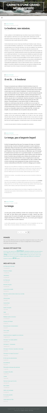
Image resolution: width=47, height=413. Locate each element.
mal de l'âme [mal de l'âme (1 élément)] (11, 254)
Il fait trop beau (6, 298)
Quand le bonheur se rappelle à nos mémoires (13, 335)
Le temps (9, 206)
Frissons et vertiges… (7, 270)
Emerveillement (6, 362)
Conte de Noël (6, 303)
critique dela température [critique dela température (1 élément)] (38, 251)
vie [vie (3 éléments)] (30, 256)
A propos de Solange (8, 321)
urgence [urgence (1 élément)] (27, 256)
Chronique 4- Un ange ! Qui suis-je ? (11, 353)
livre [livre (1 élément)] (8, 254)
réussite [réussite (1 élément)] (11, 256)
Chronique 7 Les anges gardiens (10, 339)
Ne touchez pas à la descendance (10, 326)
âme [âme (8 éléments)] (14, 258)
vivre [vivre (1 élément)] (11, 258)
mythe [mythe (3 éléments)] (21, 254)
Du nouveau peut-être (7, 395)
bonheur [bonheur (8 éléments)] (20, 251)
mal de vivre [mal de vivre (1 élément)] (16, 254)
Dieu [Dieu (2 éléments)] (8, 252)
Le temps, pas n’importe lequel (20, 137)
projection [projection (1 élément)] (37, 254)
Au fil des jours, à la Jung (8, 266)
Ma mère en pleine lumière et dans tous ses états (13, 293)
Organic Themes (24, 410)
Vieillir (4, 312)
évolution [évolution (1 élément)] (18, 258)
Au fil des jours (6, 280)
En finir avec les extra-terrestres (10, 358)
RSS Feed (31, 410)
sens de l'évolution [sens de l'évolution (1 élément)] (16, 256)
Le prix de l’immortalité (8, 289)
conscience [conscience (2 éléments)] (27, 251)
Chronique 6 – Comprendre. (9, 344)
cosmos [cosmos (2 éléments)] (32, 251)
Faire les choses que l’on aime (9, 381)
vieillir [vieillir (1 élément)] (32, 256)
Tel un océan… (6, 330)
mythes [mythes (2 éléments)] (25, 254)
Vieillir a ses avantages (8, 390)
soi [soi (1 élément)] (19, 256)
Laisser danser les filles (8, 399)
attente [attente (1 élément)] (15, 251)
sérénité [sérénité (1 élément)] (21, 256)
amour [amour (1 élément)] (7, 251)
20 (26, 232)
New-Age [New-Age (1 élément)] (28, 254)
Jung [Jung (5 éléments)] (5, 254)
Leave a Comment (9, 23)
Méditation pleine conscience (9, 316)
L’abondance (6, 275)
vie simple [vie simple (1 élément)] (9, 258)
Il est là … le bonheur (15, 79)
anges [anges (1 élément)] (9, 251)
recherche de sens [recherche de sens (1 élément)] (6, 256)
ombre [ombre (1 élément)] (31, 254)
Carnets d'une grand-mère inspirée (23, 6)
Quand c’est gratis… (7, 307)
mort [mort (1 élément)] (18, 254)
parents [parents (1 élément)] (34, 254)
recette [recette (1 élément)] (40, 254)
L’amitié (5, 376)
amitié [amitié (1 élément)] (4, 251)
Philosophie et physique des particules (11, 367)
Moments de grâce (7, 284)
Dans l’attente (6, 385)
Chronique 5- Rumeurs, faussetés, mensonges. (13, 349)
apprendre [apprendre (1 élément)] (12, 251)
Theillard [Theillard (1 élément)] (24, 256)
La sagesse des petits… (8, 371)
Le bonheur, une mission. (17, 28)
